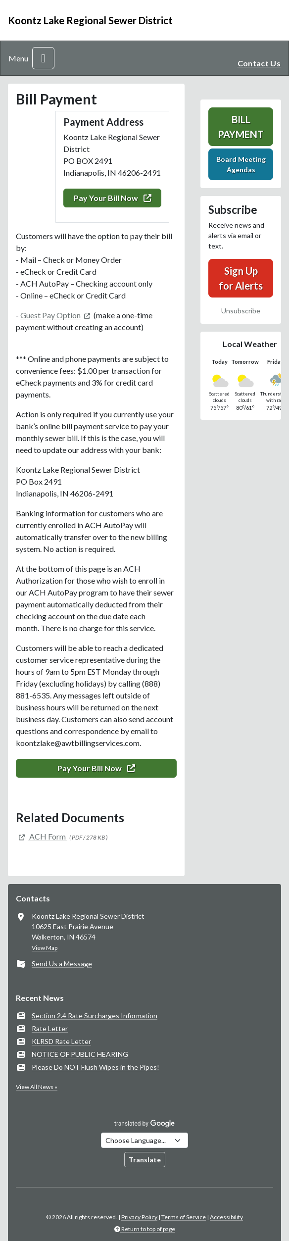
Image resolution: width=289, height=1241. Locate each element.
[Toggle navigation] (43, 58)
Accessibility (226, 1217)
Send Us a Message (62, 963)
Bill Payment (241, 126)
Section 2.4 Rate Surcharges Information (94, 1015)
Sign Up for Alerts (241, 278)
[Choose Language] (144, 1140)
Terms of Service (183, 1217)
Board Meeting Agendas (241, 164)
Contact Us (259, 63)
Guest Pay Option (50, 315)
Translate (145, 1159)
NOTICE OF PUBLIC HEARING (80, 1054)
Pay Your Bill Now (112, 197)
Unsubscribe (240, 310)
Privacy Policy (139, 1217)
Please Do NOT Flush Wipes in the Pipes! (95, 1067)
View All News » (36, 1087)
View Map (44, 947)
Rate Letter (50, 1028)
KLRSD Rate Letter (61, 1041)
